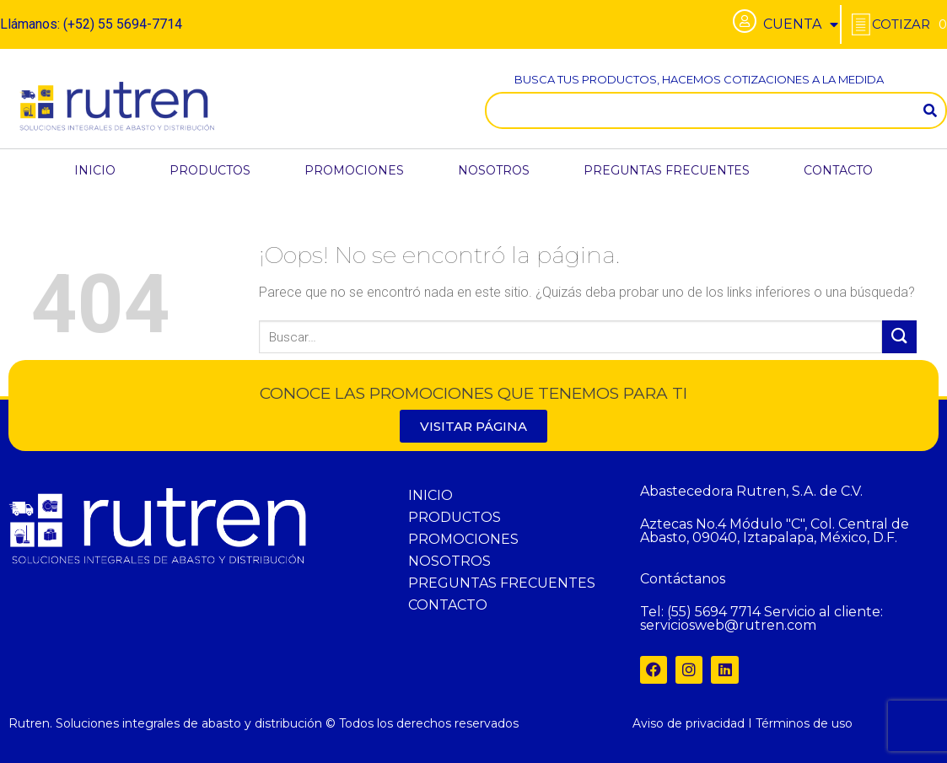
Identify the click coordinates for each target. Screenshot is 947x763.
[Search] (930, 110)
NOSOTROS (494, 170)
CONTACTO (838, 170)
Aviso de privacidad (688, 723)
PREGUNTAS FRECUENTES (667, 170)
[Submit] (899, 336)
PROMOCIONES (354, 170)
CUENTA (800, 24)
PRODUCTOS (209, 170)
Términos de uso (804, 723)
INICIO (95, 170)
